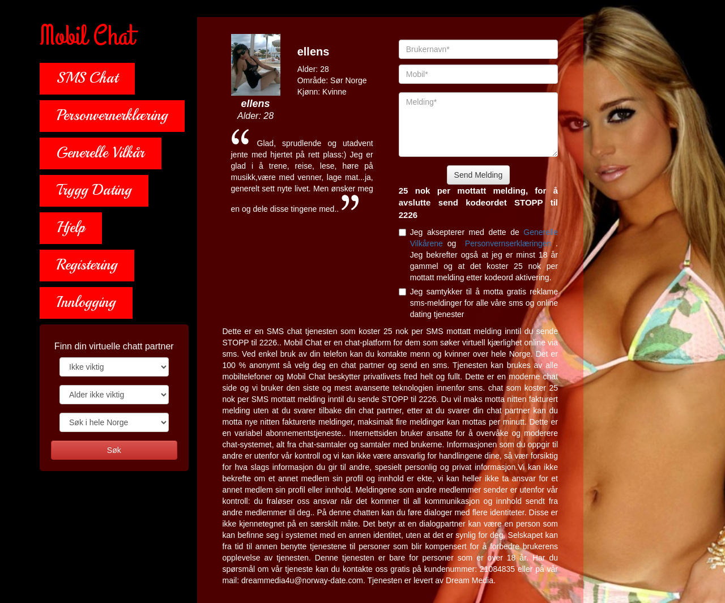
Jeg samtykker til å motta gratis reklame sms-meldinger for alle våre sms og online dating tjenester (478, 303)
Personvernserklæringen (510, 243)
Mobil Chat (87, 37)
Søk (114, 450)
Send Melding (478, 174)
